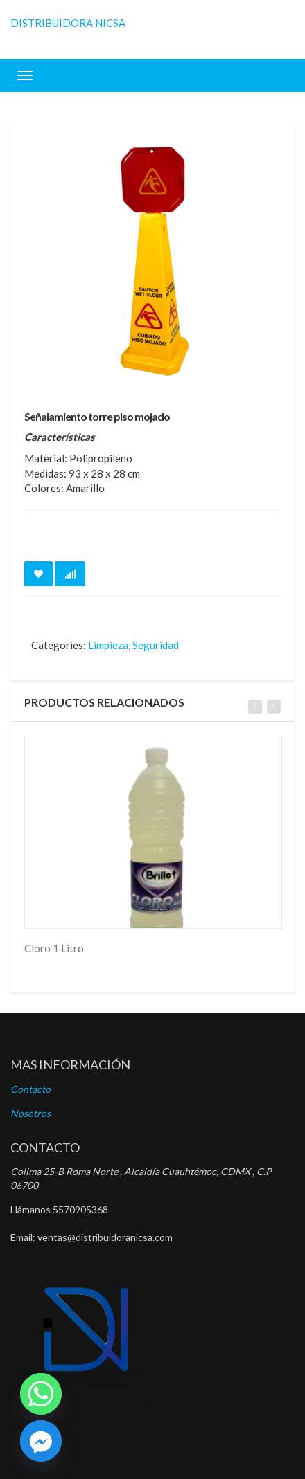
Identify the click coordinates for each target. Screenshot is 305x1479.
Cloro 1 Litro (54, 948)
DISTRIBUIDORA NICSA (67, 23)
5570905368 (80, 1209)
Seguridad (155, 645)
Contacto (30, 1089)
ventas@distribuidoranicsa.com (105, 1237)
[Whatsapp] (41, 1394)
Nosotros (30, 1113)
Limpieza (108, 645)
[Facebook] (41, 1441)
